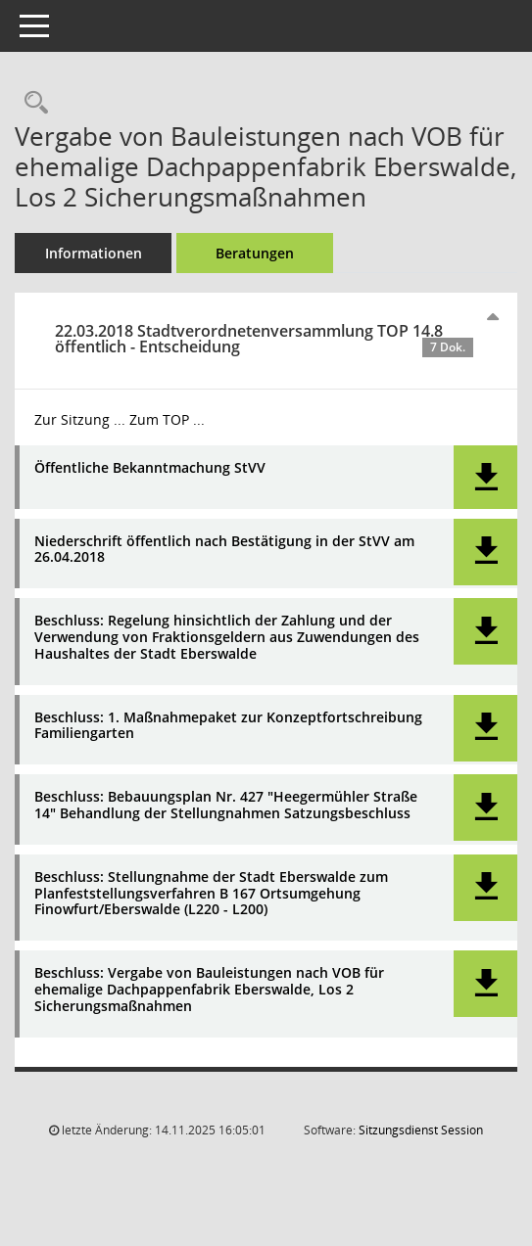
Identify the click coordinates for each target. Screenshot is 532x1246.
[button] (485, 477)
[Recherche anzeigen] (31, 103)
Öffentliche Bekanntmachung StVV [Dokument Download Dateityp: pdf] (150, 468)
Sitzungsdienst (421, 1130)
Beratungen (255, 253)
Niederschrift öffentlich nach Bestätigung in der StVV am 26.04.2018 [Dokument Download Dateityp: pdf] (224, 550)
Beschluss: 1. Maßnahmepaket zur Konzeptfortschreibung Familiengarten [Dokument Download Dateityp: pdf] (228, 726)
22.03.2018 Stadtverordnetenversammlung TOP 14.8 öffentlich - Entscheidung (264, 338)
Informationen (93, 253)
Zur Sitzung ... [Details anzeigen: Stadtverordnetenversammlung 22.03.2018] (79, 419)
